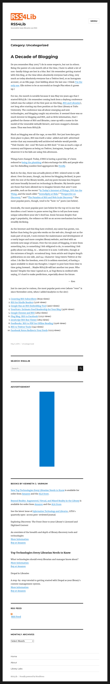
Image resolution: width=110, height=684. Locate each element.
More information (20, 587)
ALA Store (44, 493)
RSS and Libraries (71, 103)
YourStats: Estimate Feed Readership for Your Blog (36, 309)
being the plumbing (31, 162)
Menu (94, 21)
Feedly (62, 166)
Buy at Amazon (18, 542)
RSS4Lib (18, 24)
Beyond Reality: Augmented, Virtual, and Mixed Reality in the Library (45, 500)
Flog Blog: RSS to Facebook (24, 316)
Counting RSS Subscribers (23, 299)
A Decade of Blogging (34, 56)
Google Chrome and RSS (23, 313)
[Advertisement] (47, 429)
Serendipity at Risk (48, 194)
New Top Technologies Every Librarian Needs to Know (37, 490)
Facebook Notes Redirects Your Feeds (29, 330)
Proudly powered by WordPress (32, 677)
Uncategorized (28, 344)
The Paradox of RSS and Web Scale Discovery (50, 197)
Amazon (26, 493)
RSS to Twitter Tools (21, 327)
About (14, 662)
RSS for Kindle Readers (22, 302)
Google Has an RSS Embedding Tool (28, 306)
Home (14, 656)
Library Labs (16, 669)
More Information (20, 539)
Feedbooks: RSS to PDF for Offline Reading (32, 323)
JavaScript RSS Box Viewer (24, 320)
